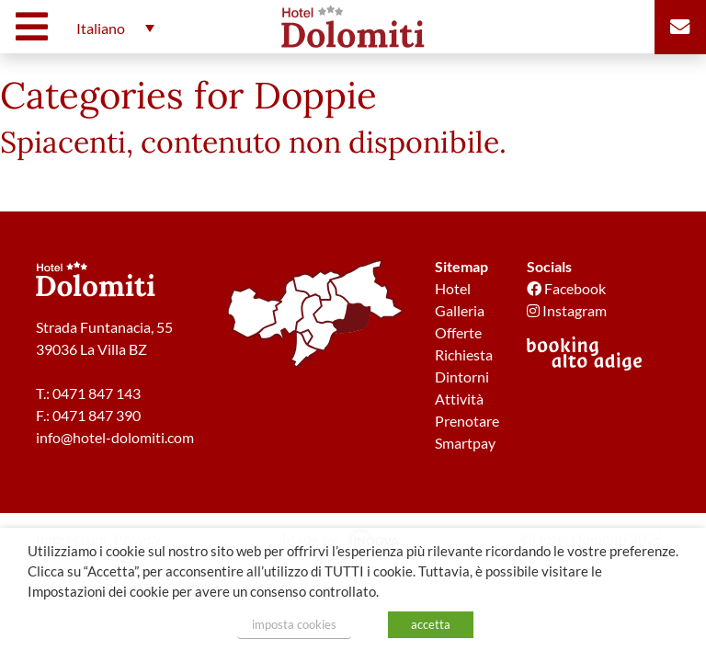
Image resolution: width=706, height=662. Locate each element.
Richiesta (464, 354)
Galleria (459, 310)
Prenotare (467, 420)
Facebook (566, 288)
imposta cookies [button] (294, 624)
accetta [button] (430, 624)
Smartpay (465, 442)
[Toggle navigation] (36, 26)
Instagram (567, 310)
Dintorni (462, 376)
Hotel (453, 288)
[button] (111, 27)
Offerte (458, 332)
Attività (459, 398)
